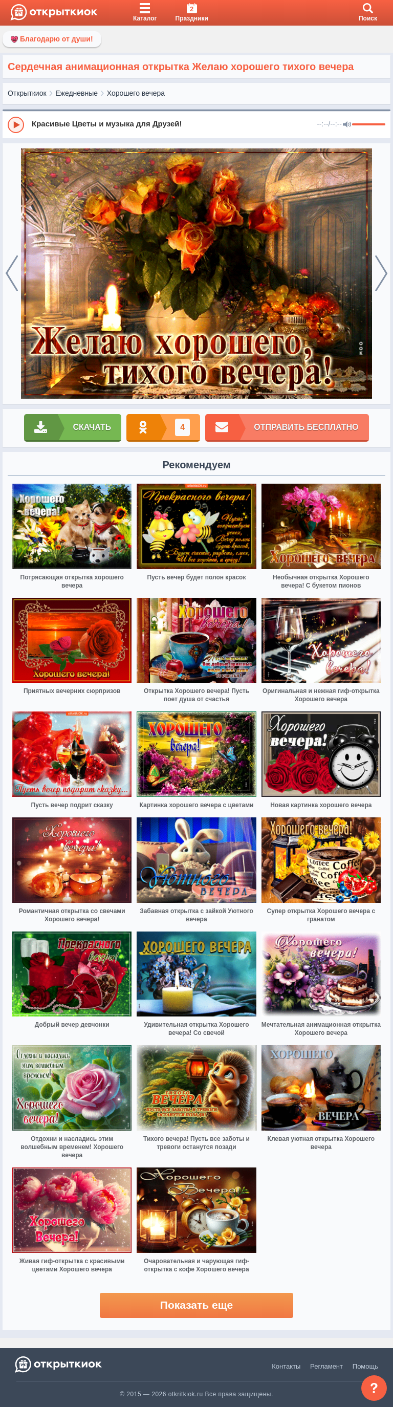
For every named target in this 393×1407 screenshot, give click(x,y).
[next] (381, 273)
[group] (196, 124)
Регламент (326, 1366)
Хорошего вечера (136, 93)
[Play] (16, 125)
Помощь (365, 1366)
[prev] (11, 273)
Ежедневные (76, 93)
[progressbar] (368, 124)
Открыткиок (27, 93)
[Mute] (347, 125)
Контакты (286, 1366)
